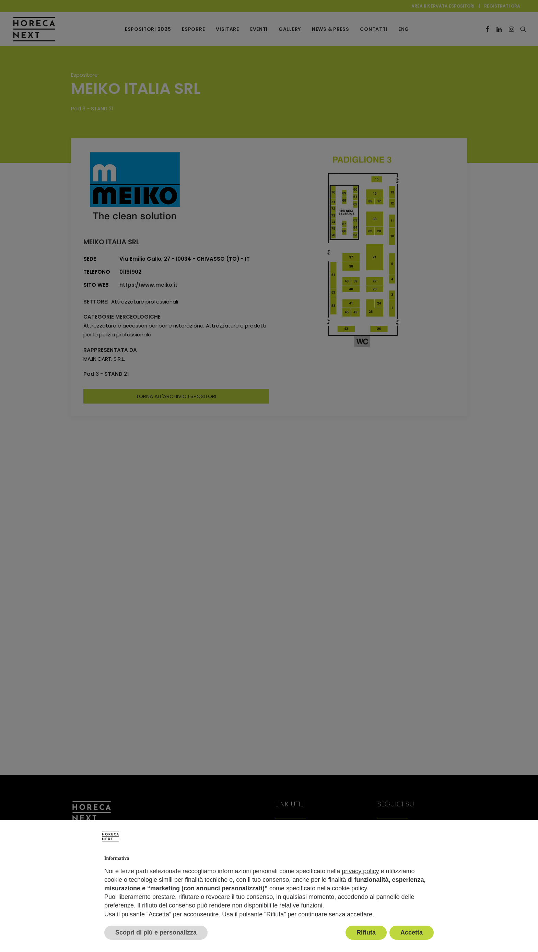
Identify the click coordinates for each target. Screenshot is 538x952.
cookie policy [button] (349, 888)
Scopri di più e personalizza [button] (156, 932)
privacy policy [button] (360, 871)
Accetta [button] (411, 932)
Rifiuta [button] (366, 932)
